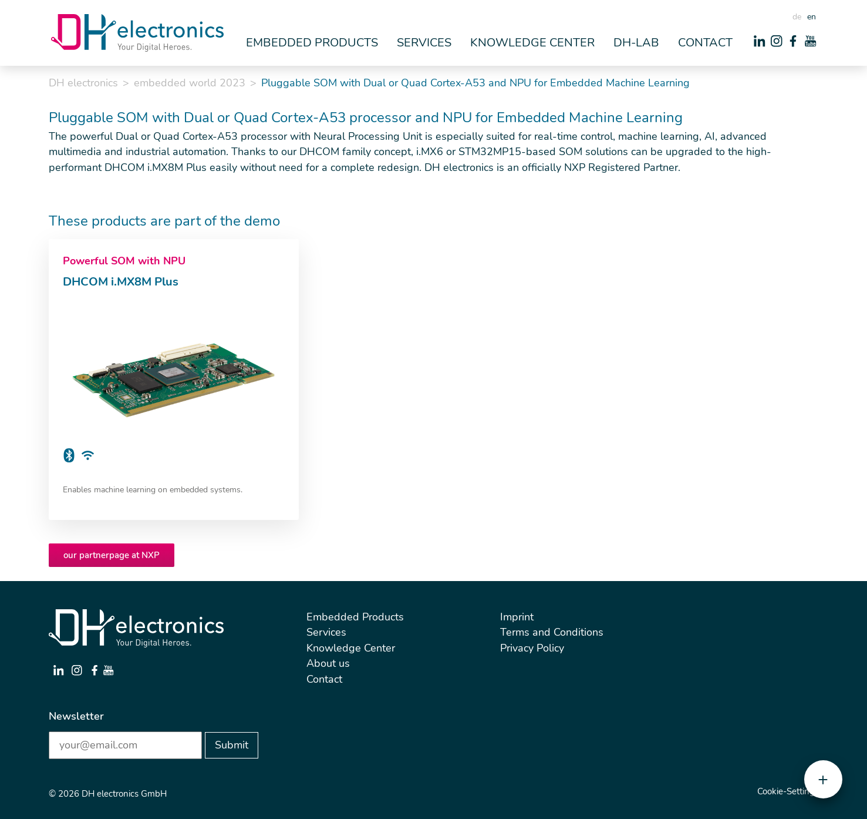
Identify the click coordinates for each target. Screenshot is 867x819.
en (811, 16)
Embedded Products (355, 617)
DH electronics (83, 83)
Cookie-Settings (788, 791)
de (796, 16)
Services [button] (424, 43)
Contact (705, 43)
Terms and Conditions (551, 632)
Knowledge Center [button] (532, 43)
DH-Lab (636, 43)
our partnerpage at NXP (111, 555)
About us (328, 663)
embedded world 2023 (189, 83)
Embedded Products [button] (312, 43)
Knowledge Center (350, 648)
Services (326, 632)
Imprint (517, 617)
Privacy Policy (532, 648)
